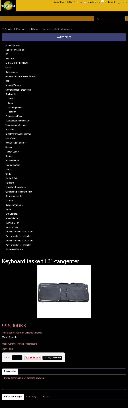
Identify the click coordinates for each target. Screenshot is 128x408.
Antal (8, 357)
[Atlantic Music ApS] (8, 5)
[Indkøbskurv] (96, 2)
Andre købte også (13, 396)
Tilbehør (45, 396)
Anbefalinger (32, 396)
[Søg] (124, 18)
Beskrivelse (10, 371)
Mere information (10, 337)
